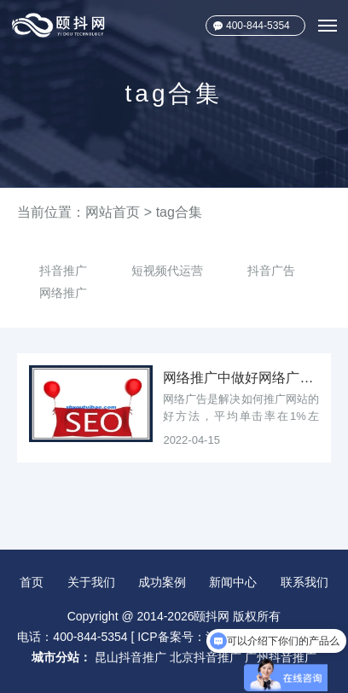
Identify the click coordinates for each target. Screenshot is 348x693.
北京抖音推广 (205, 657)
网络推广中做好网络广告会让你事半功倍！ (240, 377)
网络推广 (63, 293)
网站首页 (112, 212)
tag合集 (179, 212)
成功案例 (162, 582)
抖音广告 (271, 270)
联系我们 (304, 582)
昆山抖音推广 (130, 657)
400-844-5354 (258, 26)
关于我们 (91, 582)
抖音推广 (63, 270)
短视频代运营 (167, 270)
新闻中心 (233, 582)
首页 (32, 582)
